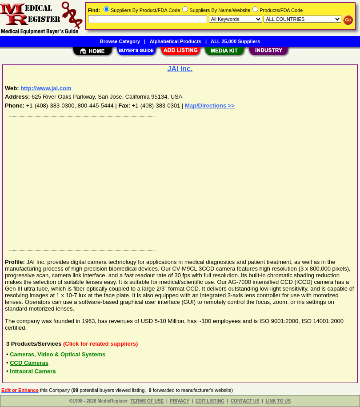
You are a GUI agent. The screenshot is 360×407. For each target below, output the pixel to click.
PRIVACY (179, 401)
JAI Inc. (180, 68)
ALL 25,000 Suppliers (235, 41)
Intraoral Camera (33, 371)
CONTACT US (245, 401)
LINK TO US (278, 401)
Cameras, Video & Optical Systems (57, 354)
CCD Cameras (29, 362)
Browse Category (120, 41)
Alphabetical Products (175, 41)
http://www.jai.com (45, 88)
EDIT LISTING (210, 401)
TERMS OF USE (147, 401)
